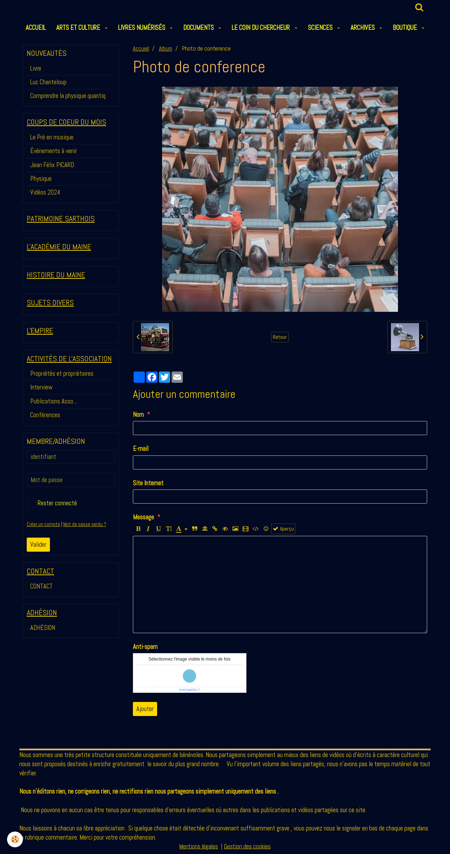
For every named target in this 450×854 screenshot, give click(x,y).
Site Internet (148, 483)
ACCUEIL (36, 28)
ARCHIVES (363, 28)
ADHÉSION (42, 628)
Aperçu (283, 528)
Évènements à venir (53, 151)
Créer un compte (43, 524)
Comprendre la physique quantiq (67, 96)
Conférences (45, 415)
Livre (35, 68)
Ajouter (145, 709)
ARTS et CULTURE (79, 28)
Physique (41, 179)
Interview (41, 387)
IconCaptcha (188, 689)
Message (143, 517)
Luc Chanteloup (48, 82)
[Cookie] (15, 839)
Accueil (141, 48)
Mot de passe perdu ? (84, 524)
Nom (138, 414)
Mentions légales (198, 846)
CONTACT (41, 586)
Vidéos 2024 (45, 192)
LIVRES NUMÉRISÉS (142, 28)
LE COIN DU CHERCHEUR (261, 28)
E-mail (140, 449)
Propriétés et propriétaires (62, 373)
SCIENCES (321, 28)
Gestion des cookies (247, 846)
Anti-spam (145, 647)
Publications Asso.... (53, 401)
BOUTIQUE (405, 28)
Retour (280, 337)
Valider (38, 544)
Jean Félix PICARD (52, 165)
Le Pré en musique (51, 137)
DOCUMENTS (199, 28)
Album (165, 48)
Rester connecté (52, 503)
